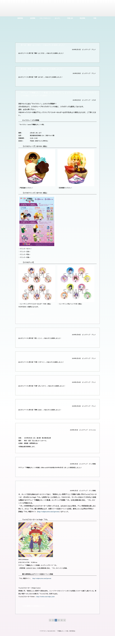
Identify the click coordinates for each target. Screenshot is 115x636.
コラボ (94, 100)
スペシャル (92, 430)
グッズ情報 (92, 464)
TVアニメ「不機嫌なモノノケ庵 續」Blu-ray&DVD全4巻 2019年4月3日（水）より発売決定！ (56, 459)
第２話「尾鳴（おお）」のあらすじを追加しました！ (41, 402)
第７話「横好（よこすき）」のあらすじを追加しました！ (43, 45)
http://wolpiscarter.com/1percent (48, 511)
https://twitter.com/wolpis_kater (45, 596)
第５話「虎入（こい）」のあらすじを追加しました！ (41, 330)
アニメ (94, 49)
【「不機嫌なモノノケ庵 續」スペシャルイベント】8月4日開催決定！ (48, 425)
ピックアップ (86, 49)
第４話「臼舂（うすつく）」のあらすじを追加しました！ (43, 354)
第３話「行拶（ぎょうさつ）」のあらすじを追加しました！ (44, 378)
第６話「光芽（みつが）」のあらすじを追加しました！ (42, 69)
